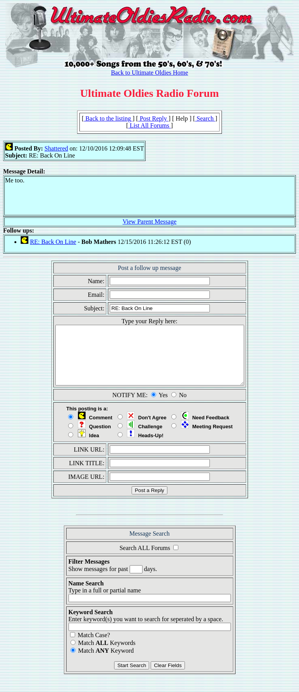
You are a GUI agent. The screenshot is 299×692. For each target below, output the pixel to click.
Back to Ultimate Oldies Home (149, 72)
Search (205, 118)
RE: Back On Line (53, 241)
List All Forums (149, 125)
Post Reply (153, 118)
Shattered (56, 148)
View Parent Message (150, 221)
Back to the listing (108, 118)
